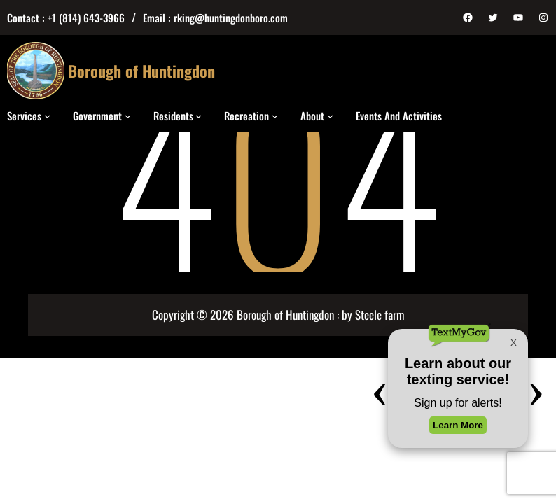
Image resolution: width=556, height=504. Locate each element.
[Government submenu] (128, 115)
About (312, 115)
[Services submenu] (47, 115)
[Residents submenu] (198, 115)
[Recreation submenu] (275, 115)
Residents (173, 115)
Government (97, 115)
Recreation (246, 115)
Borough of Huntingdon (141, 70)
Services (24, 115)
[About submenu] (330, 115)
